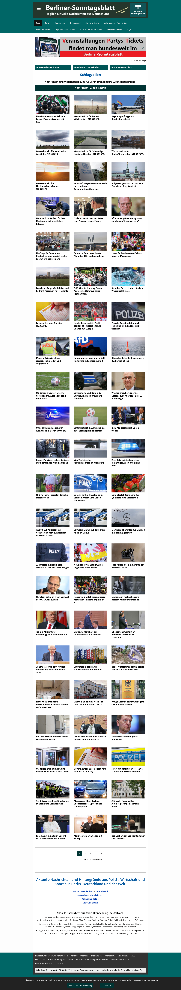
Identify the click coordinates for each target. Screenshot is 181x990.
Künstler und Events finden (91, 29)
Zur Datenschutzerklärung (80, 985)
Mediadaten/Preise (114, 29)
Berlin (47, 23)
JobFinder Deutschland (121, 67)
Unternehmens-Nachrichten (115, 23)
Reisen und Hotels (43, 29)
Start (38, 23)
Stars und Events (92, 23)
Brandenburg (59, 23)
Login (129, 29)
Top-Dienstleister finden (65, 29)
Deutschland (75, 23)
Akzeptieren (106, 985)
